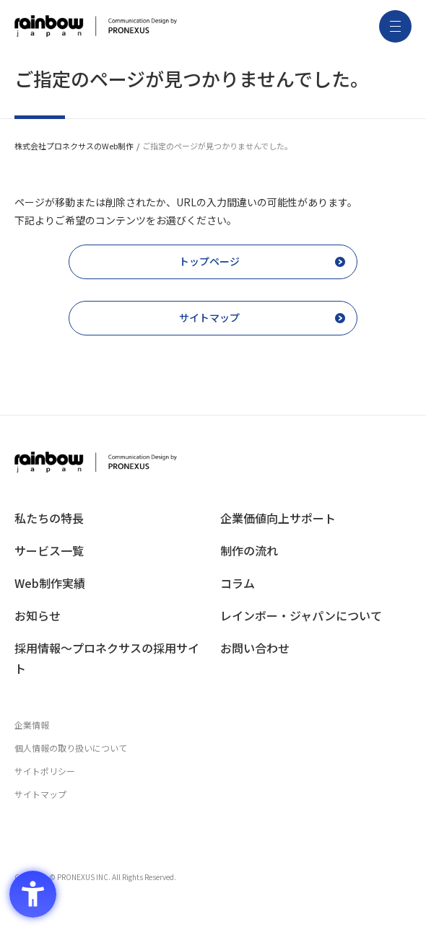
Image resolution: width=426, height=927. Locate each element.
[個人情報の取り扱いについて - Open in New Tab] (213, 748)
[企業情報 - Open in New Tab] (213, 725)
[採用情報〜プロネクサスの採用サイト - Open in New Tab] (110, 658)
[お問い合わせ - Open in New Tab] (316, 648)
